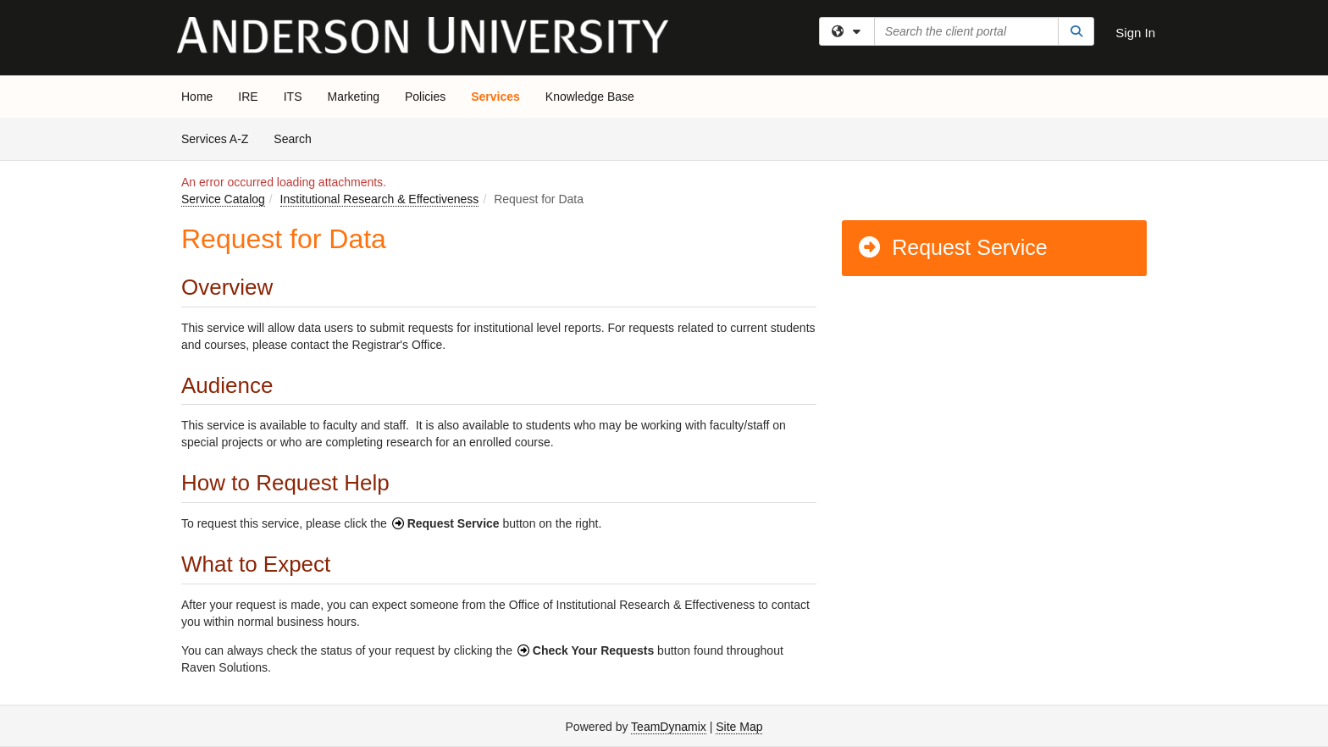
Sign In (1135, 32)
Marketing (353, 96)
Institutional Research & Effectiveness (379, 199)
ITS (293, 96)
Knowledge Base (589, 96)
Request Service (952, 247)
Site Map (739, 726)
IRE (247, 96)
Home (197, 96)
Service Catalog (223, 199)
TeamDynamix (668, 726)
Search (299, 138)
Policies (425, 96)
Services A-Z (214, 139)
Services (495, 96)
